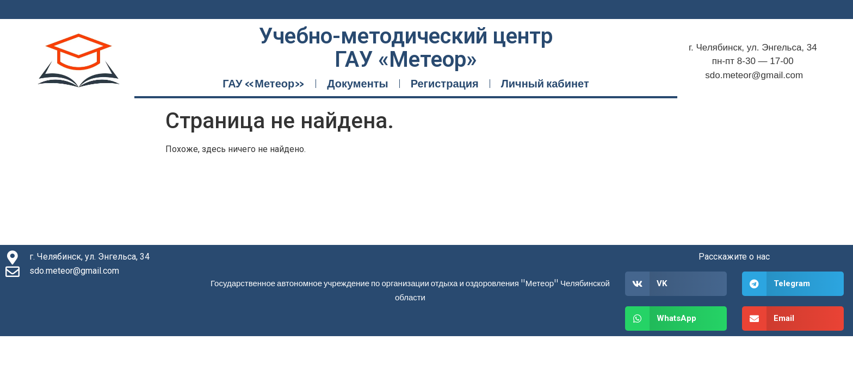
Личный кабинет (545, 83)
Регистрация (445, 83)
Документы (357, 83)
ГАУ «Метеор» (263, 83)
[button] (676, 284)
